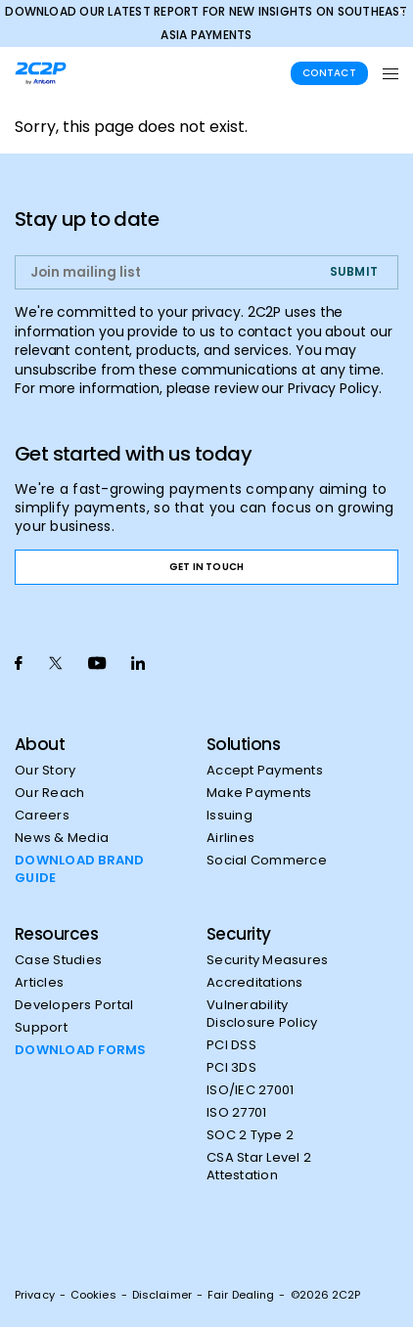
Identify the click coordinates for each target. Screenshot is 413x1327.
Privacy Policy (333, 388)
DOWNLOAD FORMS (81, 1050)
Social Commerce (266, 860)
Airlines (230, 838)
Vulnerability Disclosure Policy (261, 1014)
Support (41, 1028)
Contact (329, 73)
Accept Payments (264, 770)
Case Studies (58, 960)
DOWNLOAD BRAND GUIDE (80, 869)
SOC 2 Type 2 (250, 1135)
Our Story (45, 770)
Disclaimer (162, 1295)
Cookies (93, 1295)
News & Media (62, 838)
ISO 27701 (236, 1113)
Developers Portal (74, 1005)
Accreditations (254, 983)
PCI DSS (231, 1045)
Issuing (229, 815)
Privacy (35, 1295)
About (40, 744)
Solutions (243, 744)
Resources (56, 934)
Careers (42, 815)
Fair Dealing (240, 1295)
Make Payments (258, 793)
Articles (39, 983)
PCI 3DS (231, 1068)
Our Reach (49, 793)
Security (238, 934)
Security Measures (267, 960)
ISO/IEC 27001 (250, 1090)
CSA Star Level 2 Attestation (258, 1166)
